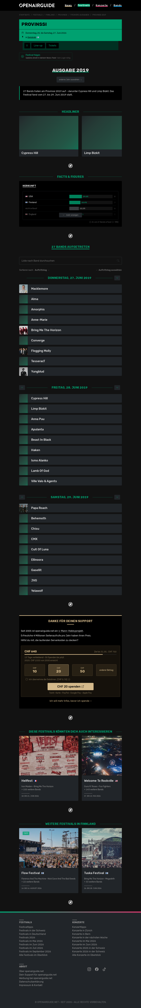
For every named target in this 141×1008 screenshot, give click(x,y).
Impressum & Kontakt (30, 985)
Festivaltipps (26, 927)
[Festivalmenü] (27, 45)
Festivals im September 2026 (35, 951)
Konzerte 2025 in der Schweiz (88, 948)
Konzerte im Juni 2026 (84, 944)
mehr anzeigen (70, 215)
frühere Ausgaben (79, 15)
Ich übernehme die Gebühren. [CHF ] (48, 679)
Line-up (38, 45)
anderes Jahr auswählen (70, 80)
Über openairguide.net (31, 971)
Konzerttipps (79, 927)
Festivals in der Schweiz (32, 930)
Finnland (50, 15)
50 (82, 670)
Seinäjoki (32, 37)
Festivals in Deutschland (32, 934)
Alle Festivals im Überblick (33, 955)
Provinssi (62, 15)
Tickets (52, 45)
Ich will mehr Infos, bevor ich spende (69, 701)
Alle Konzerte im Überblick (86, 955)
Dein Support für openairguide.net (38, 974)
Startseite (24, 15)
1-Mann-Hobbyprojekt (70, 631)
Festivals (37, 15)
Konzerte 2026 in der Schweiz (88, 951)
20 (59, 670)
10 (35, 670)
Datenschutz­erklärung (31, 981)
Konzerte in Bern (81, 934)
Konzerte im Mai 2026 (84, 941)
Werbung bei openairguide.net (35, 978)
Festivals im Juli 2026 (31, 948)
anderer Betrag (106, 670)
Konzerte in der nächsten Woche (89, 937)
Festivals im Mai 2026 (31, 941)
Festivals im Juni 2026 (31, 944)
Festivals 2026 (27, 937)
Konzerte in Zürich (82, 930)
